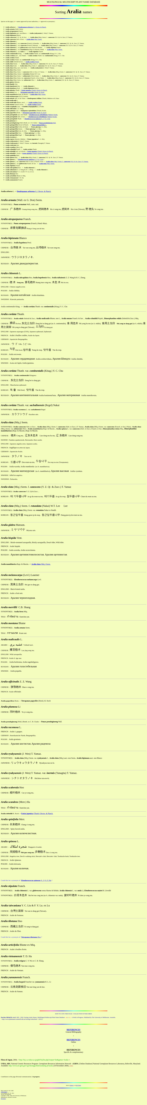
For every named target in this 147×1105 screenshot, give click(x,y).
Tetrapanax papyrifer (29, 112)
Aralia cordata (30, 62)
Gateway (72, 1085)
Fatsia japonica (26, 90)
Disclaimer (3, 1098)
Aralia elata (30, 39)
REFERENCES (73, 1030)
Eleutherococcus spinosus (26, 159)
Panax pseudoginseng (45, 123)
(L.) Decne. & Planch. (43, 191)
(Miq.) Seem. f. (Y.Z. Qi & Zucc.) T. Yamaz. (67, 161)
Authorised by (4, 1092)
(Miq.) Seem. (46, 564)
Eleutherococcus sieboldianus (38, 115)
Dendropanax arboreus (25, 27)
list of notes (78, 1085)
